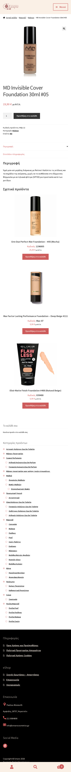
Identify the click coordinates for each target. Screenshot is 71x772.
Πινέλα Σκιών (14, 621)
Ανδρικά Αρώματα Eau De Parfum (22, 462)
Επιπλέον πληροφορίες (14, 154)
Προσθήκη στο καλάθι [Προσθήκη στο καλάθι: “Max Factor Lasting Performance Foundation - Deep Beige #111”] (35, 331)
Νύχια (8, 568)
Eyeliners (12, 546)
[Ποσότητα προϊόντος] (7, 116)
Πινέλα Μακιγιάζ (12, 604)
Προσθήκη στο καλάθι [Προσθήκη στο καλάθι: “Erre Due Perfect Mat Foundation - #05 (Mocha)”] (35, 256)
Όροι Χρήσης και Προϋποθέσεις (22, 645)
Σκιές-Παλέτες (15, 542)
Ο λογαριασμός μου (12, 767)
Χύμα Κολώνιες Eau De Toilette (18, 502)
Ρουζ (11, 537)
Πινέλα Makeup (15, 617)
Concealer (13, 524)
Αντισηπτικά (14, 498)
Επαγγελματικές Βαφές (20, 489)
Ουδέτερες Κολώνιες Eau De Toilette (24, 511)
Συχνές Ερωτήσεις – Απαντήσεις (22, 674)
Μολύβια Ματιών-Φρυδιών (19, 555)
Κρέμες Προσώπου (16, 586)
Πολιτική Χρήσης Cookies (19, 655)
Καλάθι (55, 765)
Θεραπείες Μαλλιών (17, 480)
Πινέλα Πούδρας (15, 612)
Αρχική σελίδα (11, 17)
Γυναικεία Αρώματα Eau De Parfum (23, 467)
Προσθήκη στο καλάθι (27, 115)
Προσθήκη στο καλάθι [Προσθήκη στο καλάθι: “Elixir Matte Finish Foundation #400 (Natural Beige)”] (35, 405)
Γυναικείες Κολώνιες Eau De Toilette (23, 506)
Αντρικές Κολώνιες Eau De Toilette (20, 449)
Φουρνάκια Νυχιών (16, 577)
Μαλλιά (9, 476)
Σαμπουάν (13, 599)
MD (11, 133)
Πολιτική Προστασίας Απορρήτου (23, 650)
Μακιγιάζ (22, 17)
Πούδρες (12, 533)
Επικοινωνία (12, 679)
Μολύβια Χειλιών (15, 564)
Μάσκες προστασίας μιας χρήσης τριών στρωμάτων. (28, 471)
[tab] (35, 147)
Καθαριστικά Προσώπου (19, 590)
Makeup (31, 17)
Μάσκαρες (13, 551)
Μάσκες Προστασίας (14, 453)
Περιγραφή (8, 146)
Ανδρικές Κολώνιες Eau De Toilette (23, 515)
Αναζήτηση (35, 767)
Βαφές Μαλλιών (15, 484)
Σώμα (8, 595)
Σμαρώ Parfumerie (13, 458)
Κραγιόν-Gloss (15, 559)
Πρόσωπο (10, 582)
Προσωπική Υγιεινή (14, 493)
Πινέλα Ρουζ (14, 608)
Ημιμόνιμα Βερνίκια (16, 573)
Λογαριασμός (13, 684)
